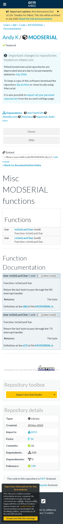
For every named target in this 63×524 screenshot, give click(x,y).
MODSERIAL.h (44, 306)
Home (31, 131)
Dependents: (13, 112)
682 (25, 306)
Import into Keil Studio (29, 394)
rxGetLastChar (23, 237)
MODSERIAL (35, 24)
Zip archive (22, 84)
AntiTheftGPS (34, 112)
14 (30, 438)
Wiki (31, 140)
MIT (43, 478)
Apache (43, 484)
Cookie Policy (26, 506)
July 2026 (21, 74)
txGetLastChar (23, 229)
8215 (32, 431)
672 (25, 345)
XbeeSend (25, 116)
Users (6, 24)
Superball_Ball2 (44, 116)
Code (22, 24)
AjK (14, 24)
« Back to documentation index (22, 165)
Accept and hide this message (20, 518)
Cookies (49, 512)
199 (32, 465)
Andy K (11, 37)
